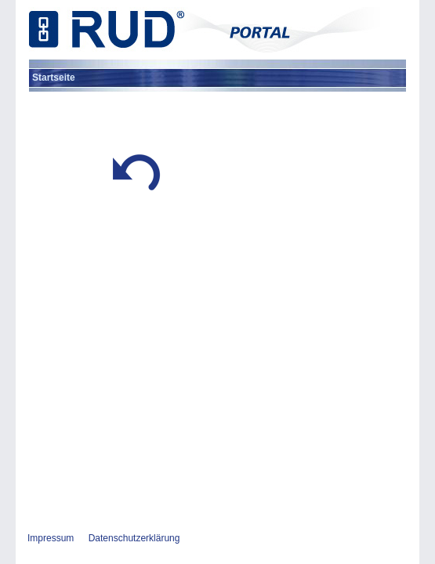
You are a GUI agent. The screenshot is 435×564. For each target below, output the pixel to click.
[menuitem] (53, 77)
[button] (136, 194)
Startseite (53, 77)
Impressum (50, 538)
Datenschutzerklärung (134, 538)
